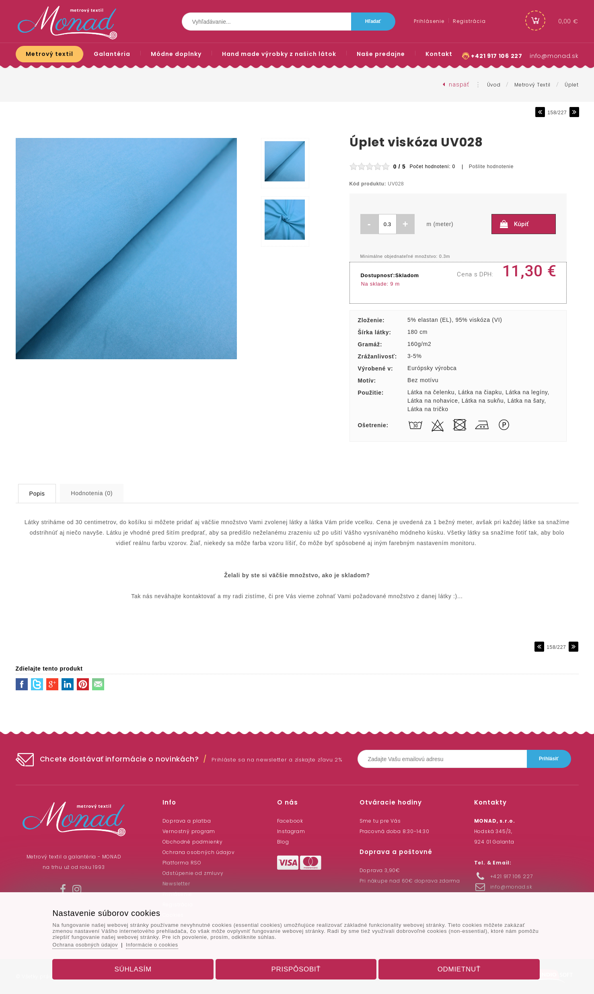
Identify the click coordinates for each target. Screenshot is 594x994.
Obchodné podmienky (192, 841)
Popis (42, 493)
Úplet (572, 84)
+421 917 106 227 (496, 56)
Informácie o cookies (161, 943)
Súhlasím (137, 967)
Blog (283, 841)
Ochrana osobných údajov (198, 852)
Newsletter (176, 883)
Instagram (291, 831)
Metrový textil (532, 84)
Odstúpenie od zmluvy (193, 873)
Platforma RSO (181, 862)
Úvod (494, 84)
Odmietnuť (454, 967)
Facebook (290, 820)
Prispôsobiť (296, 967)
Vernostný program (189, 831)
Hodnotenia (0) (105, 493)
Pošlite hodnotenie (491, 166)
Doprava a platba (186, 820)
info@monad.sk (554, 56)
